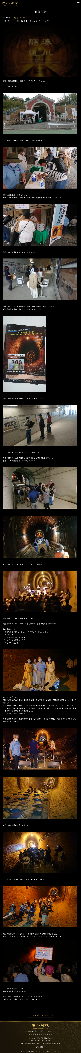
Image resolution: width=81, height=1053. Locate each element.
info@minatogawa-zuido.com (51, 1043)
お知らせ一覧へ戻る (40, 1015)
